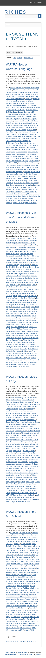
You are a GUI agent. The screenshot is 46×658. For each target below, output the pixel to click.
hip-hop (18, 293)
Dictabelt (22, 553)
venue (24, 495)
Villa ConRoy (31, 495)
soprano (16, 349)
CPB (7, 550)
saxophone (26, 183)
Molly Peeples (29, 590)
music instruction (21, 152)
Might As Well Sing (23, 588)
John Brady (9, 130)
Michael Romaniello (23, 586)
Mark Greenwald (11, 311)
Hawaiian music (17, 291)
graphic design (29, 559)
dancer (37, 422)
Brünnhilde (35, 256)
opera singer (10, 324)
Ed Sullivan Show (20, 280)
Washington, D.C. (12, 200)
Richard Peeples (32, 606)
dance (32, 422)
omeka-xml (29, 641)
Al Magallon (14, 533)
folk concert (25, 433)
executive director (20, 431)
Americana (28, 402)
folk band (17, 433)
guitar (16, 121)
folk (12, 433)
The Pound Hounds (28, 621)
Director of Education (24, 269)
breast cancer (25, 541)
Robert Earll (33, 608)
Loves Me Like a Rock (28, 136)
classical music (18, 417)
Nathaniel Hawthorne (17, 320)
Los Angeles (17, 136)
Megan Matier (19, 143)
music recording (16, 316)
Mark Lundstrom (11, 141)
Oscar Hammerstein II (19, 158)
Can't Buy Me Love (29, 258)
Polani (23, 331)
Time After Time (16, 192)
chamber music (28, 415)
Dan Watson (14, 550)
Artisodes (31, 94)
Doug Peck (9, 555)
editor (26, 555)
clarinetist (9, 417)
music (13, 152)
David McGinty (20, 110)
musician (9, 156)
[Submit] (39, 16)
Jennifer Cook (23, 127)
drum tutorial (26, 276)
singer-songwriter (26, 185)
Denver (31, 267)
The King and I (16, 189)
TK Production (15, 623)
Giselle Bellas (10, 287)
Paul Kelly (24, 161)
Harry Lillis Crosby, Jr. (28, 561)
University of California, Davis (23, 196)
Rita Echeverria (23, 176)
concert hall (15, 420)
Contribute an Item (25, 655)
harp (26, 121)
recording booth (27, 338)
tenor (29, 351)
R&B (26, 603)
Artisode (25, 94)
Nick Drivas (25, 156)
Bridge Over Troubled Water (15, 99)
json (24, 641)
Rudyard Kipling (27, 612)
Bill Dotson (18, 96)
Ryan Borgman (20, 344)
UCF (11, 194)
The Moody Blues (15, 621)
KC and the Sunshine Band (21, 570)
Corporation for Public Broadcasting (17, 422)
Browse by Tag (21, 46)
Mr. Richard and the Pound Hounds (23, 592)
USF (7, 495)
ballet (19, 406)
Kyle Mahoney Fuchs (28, 451)
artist (36, 94)
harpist (30, 121)
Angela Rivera (16, 94)
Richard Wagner (17, 340)
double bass (19, 429)
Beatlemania (31, 247)
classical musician (29, 417)
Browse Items (22, 652)
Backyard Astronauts (16, 537)
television (30, 187)
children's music (28, 546)
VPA (24, 364)
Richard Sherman (11, 608)
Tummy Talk (17, 626)
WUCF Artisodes (33, 499)
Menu (8, 25)
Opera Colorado (11, 322)
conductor (23, 420)
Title (14, 58)
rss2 (35, 641)
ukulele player (10, 360)
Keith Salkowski (11, 132)
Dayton (18, 424)
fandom (12, 285)
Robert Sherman (11, 610)
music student (21, 154)
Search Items (32, 46)
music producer (11, 154)
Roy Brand (9, 479)
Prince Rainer (26, 167)
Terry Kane (26, 619)
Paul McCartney (34, 161)
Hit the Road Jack (20, 123)
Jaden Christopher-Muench (29, 440)
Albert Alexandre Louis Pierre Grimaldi (25, 90)
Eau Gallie (28, 278)
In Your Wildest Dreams (31, 564)
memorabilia (18, 313)
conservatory (23, 262)
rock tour (32, 342)
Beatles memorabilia (20, 249)
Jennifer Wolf (33, 127)
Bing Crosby (29, 539)
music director (33, 460)
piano (24, 165)
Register (40, 2)
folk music (33, 433)
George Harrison (25, 285)
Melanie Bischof (11, 455)
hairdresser (29, 437)
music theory (16, 318)
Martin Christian (22, 141)
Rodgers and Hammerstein (15, 181)
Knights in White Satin (31, 572)
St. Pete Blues (15, 617)
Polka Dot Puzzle (15, 601)
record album (10, 338)
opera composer (22, 322)
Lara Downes (15, 134)
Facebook (30, 431)
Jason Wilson (21, 442)
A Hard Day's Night (16, 238)
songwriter (21, 482)
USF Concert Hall (15, 495)
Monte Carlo (25, 147)
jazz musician (13, 127)
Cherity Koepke (31, 260)
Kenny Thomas (18, 572)
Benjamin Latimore (30, 537)
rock (33, 610)
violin (19, 198)
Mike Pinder (10, 590)
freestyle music (27, 557)
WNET (34, 628)
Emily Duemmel (17, 114)
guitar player (10, 561)
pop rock (35, 601)
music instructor (33, 152)
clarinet (35, 415)
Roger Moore (28, 181)
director (14, 269)
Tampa (28, 484)
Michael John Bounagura (25, 455)
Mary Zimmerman (19, 581)
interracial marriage (12, 125)
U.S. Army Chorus (28, 192)
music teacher (31, 154)
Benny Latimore (11, 539)
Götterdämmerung (22, 287)
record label (10, 606)
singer (18, 185)
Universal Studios (27, 626)
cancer (34, 544)
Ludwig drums (25, 307)
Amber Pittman (16, 400)
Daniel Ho (34, 265)
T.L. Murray (22, 187)
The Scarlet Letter (31, 355)
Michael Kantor (11, 586)
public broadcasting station (14, 172)
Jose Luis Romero (20, 130)
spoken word (30, 482)
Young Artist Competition (28, 203)
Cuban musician (25, 265)
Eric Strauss (27, 114)
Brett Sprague (14, 251)
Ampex (14, 535)
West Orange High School (20, 497)
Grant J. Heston (27, 116)
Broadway (17, 544)
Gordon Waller (16, 116)
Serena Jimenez (23, 347)
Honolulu (34, 293)
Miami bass (22, 584)
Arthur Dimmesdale (18, 245)
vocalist (30, 198)
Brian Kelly (34, 96)
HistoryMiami (26, 293)
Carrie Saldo (10, 260)
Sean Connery (10, 185)
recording (18, 338)
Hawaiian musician (29, 291)
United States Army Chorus (23, 194)
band (11, 247)
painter (23, 324)
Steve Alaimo (25, 617)
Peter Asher (34, 163)
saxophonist (34, 183)
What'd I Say (22, 200)
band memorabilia (20, 247)
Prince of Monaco (15, 167)
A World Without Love (17, 88)
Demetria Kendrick (32, 110)
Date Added (28, 58)
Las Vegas (23, 134)
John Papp (16, 446)
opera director (33, 322)
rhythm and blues (20, 606)
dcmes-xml (18, 641)
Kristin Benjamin (22, 132)
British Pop (28, 99)
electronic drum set (33, 280)
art (28, 535)
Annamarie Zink (27, 243)
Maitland (25, 577)
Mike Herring (17, 145)
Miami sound (31, 584)
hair (23, 437)
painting (13, 599)
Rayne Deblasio (25, 475)
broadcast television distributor (23, 101)
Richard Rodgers (11, 176)
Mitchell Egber (19, 590)
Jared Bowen (21, 566)
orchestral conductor (19, 468)
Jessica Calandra (21, 444)
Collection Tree (10, 652)
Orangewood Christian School (21, 597)
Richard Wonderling (20, 477)
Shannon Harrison (30, 614)
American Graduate (18, 92)
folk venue (16, 435)
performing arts (26, 329)
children (19, 546)
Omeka (38, 655)
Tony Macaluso (30, 488)
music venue (20, 464)
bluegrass (14, 409)
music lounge (33, 462)
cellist (24, 105)
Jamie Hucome (24, 125)
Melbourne (9, 313)
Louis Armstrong (16, 577)
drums (8, 278)
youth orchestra (18, 502)
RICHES (16, 12)
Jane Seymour (34, 125)
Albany (8, 400)
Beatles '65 (9, 249)
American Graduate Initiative (15, 402)
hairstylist (16, 440)
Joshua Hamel (31, 130)
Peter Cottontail (11, 165)
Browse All (10, 46)
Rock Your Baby (16, 612)
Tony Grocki (20, 488)
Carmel (8, 105)
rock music (24, 342)
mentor (26, 143)
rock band (17, 342)
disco (27, 553)
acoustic (13, 398)
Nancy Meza (17, 156)
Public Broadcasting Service (29, 169)
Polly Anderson (31, 331)
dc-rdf (12, 641)
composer (9, 262)
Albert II (8, 92)
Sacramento (18, 183)
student (15, 187)
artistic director (29, 404)
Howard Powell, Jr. (17, 564)
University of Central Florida (25, 360)
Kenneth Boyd (26, 448)
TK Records (24, 623)
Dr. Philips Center (11, 112)
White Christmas (25, 628)
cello (28, 105)
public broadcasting (12, 169)
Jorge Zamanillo (17, 300)
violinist (24, 198)
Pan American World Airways (20, 327)
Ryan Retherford (31, 344)
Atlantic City (10, 96)
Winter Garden (17, 499)
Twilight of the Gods (19, 358)
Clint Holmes (15, 108)
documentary (10, 429)
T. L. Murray (18, 619)
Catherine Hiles (17, 105)
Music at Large (23, 460)
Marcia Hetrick (10, 453)
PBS (15, 163)
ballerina (13, 406)
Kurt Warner (17, 451)
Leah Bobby (21, 305)
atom (7, 641)
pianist (19, 165)
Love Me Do (16, 307)
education (31, 555)
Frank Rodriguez (25, 435)
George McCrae (18, 559)
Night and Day (34, 156)
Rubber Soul (10, 344)
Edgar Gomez (18, 555)
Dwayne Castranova (25, 112)
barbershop (30, 406)
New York (28, 320)
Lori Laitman (30, 305)
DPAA (26, 429)
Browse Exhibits (10, 655)
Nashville (29, 466)
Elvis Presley (10, 282)
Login (32, 2)
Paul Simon (9, 163)
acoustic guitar (29, 88)
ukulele (33, 358)
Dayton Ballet (26, 424)
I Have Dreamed (31, 123)
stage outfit (23, 349)
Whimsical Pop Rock (13, 628)
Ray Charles (33, 174)
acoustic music (31, 398)
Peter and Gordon (24, 163)
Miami (24, 313)
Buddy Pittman (29, 103)
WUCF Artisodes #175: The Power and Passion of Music (21, 217)
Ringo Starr (27, 340)
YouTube (27, 502)
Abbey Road (27, 238)
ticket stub (9, 358)
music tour (24, 318)
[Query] (23, 16)
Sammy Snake (18, 614)
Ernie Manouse (17, 557)
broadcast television (12, 254)
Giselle (34, 285)
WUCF (29, 200)
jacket (15, 296)
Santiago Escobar (12, 347)
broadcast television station (15, 103)
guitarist (21, 121)
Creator (19, 58)
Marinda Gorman (31, 138)
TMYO (13, 488)
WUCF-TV (16, 203)
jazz (7, 127)
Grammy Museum (17, 289)
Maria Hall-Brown (19, 138)
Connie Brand (31, 420)
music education (11, 595)
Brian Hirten (26, 96)
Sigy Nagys (29, 479)
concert (22, 108)
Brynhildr (9, 258)
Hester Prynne (10, 293)
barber (24, 406)
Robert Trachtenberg (24, 610)
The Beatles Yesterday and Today (23, 353)
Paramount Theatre (23, 599)
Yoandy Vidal (24, 366)
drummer (34, 276)
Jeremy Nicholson (21, 298)
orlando (8, 158)
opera (34, 320)
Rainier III (27, 172)
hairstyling (9, 440)
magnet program (20, 309)
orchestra (9, 468)
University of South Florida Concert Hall (24, 493)
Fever (17, 285)
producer (35, 167)
